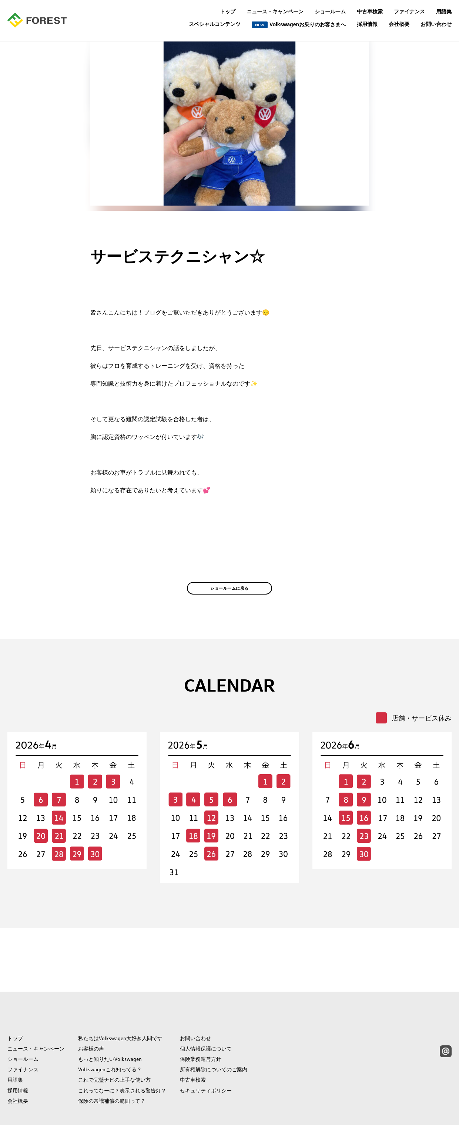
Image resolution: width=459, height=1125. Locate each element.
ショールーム (330, 11)
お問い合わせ (436, 24)
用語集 (444, 11)
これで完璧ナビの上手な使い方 (114, 1046)
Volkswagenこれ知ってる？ (110, 1036)
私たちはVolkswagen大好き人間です (120, 1005)
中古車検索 (370, 11)
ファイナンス (409, 11)
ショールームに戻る (230, 603)
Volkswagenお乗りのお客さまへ (299, 24)
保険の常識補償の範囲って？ (111, 1067)
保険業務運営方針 (200, 1026)
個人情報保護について (206, 1015)
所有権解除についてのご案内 (213, 1036)
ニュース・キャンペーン (275, 11)
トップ (227, 11)
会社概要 (399, 24)
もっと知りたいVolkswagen (110, 1026)
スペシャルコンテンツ (215, 24)
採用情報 (367, 24)
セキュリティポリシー (206, 1057)
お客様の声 (91, 1015)
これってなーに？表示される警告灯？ (122, 1057)
